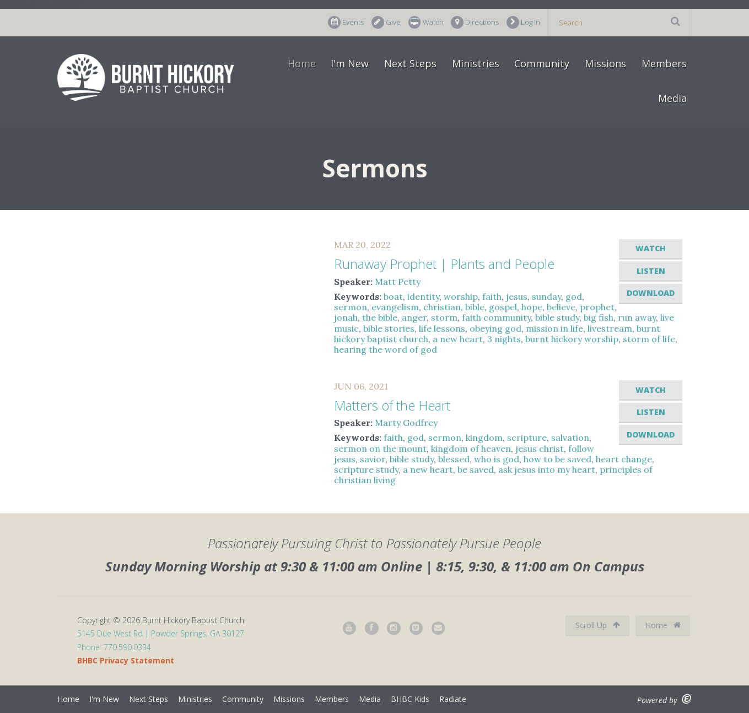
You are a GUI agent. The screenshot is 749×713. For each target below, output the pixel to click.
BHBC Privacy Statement (125, 660)
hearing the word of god (385, 349)
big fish (598, 317)
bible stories (388, 328)
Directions (475, 22)
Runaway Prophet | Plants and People (444, 264)
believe (561, 306)
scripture (527, 437)
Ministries (475, 63)
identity (423, 296)
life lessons (442, 328)
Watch (426, 22)
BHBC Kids (410, 699)
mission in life (554, 328)
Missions (605, 63)
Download (651, 293)
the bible (379, 317)
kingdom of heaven (471, 448)
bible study (557, 317)
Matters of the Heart (392, 405)
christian (442, 306)
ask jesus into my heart (546, 469)
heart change (624, 458)
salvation (570, 437)
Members (664, 63)
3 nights (504, 338)
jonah (346, 317)
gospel (503, 306)
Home (302, 63)
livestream (610, 328)
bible (474, 306)
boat (393, 296)
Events (346, 22)
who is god (496, 458)
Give (386, 22)
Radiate (452, 699)
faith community (496, 317)
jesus (516, 296)
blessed (454, 458)
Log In (523, 22)
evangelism (395, 306)
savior (372, 458)
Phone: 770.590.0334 (114, 647)
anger (414, 317)
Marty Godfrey (406, 422)
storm (444, 317)
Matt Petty (398, 281)
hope (531, 306)
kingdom (484, 437)
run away (637, 317)
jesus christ (539, 448)
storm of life (649, 338)
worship (461, 296)
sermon (350, 306)
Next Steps (410, 63)
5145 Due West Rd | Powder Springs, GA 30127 (160, 633)
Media (672, 98)
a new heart (458, 338)
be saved (475, 469)
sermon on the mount (380, 448)
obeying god (495, 328)
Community (541, 63)
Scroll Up (597, 625)
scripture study (366, 469)
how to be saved (557, 458)
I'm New (350, 63)
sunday (546, 296)
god (573, 296)
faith (492, 296)
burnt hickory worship (571, 338)
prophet (597, 306)
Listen (651, 271)
